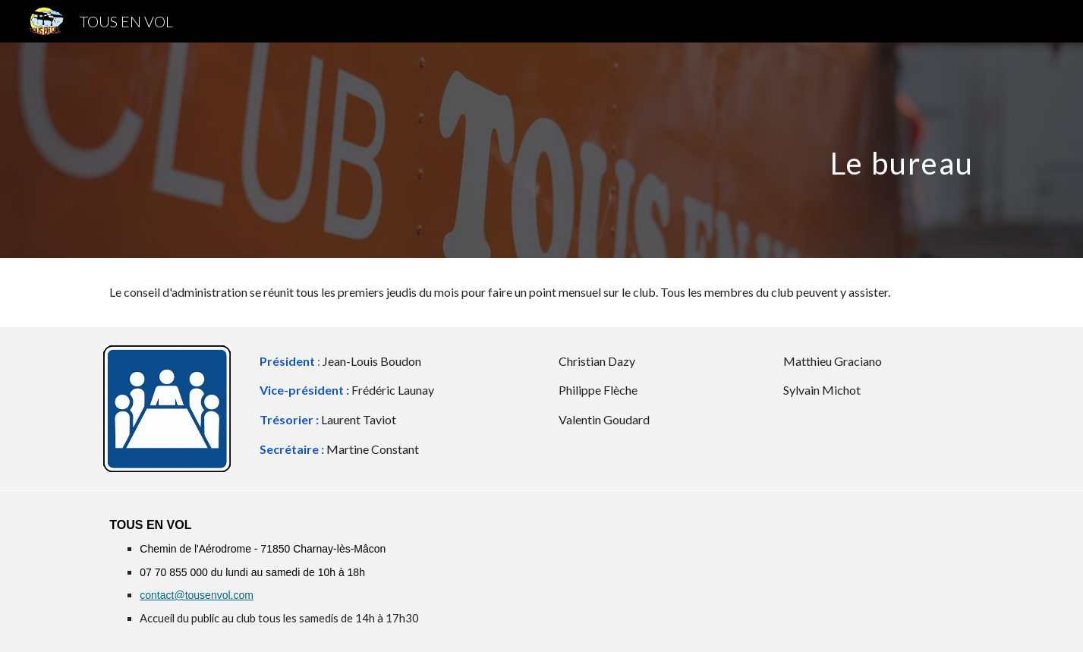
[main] (541, 150)
